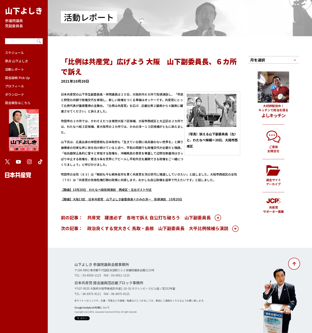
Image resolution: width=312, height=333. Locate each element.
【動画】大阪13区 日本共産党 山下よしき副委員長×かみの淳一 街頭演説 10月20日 (121, 199)
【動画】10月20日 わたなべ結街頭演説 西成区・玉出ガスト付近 (106, 189)
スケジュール (14, 52)
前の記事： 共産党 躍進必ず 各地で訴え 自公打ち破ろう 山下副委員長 (136, 217)
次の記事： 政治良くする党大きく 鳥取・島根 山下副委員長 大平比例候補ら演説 (144, 228)
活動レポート (14, 69)
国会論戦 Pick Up (17, 77)
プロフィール (14, 86)
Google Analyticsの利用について (91, 307)
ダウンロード (14, 94)
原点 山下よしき (16, 61)
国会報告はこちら (24, 127)
